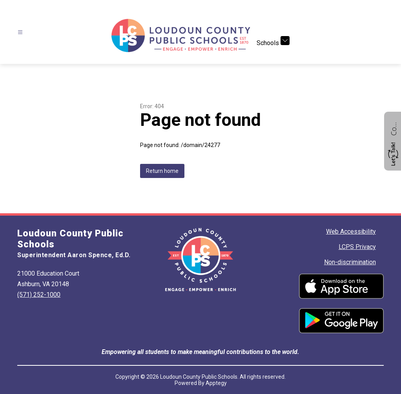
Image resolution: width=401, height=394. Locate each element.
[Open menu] (20, 32)
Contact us (393, 128)
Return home (162, 171)
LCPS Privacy (357, 247)
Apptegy (216, 383)
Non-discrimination (350, 262)
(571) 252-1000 (38, 294)
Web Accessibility (351, 231)
